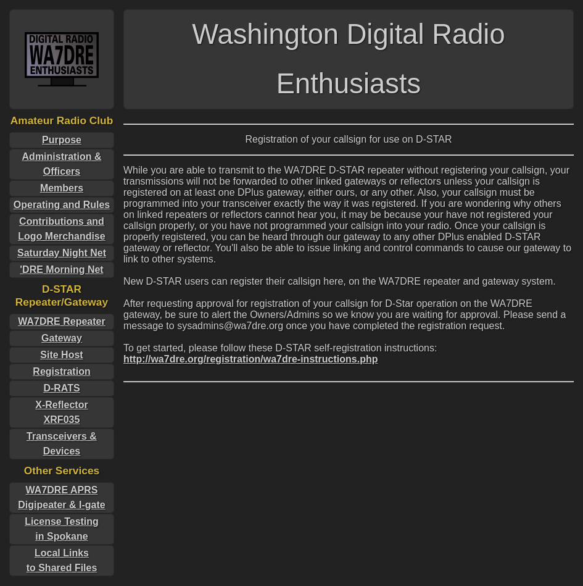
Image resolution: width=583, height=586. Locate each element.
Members (61, 188)
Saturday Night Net (61, 253)
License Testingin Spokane (62, 529)
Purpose (61, 140)
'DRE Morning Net (61, 269)
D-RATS (61, 388)
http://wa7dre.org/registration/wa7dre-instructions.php (250, 359)
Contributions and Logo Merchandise (61, 228)
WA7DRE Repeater (61, 321)
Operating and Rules (62, 204)
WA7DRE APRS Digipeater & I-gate (61, 497)
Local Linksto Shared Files (62, 560)
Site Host (61, 355)
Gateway (61, 338)
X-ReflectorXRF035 (61, 412)
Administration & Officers (62, 164)
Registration (61, 371)
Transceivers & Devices (62, 443)
